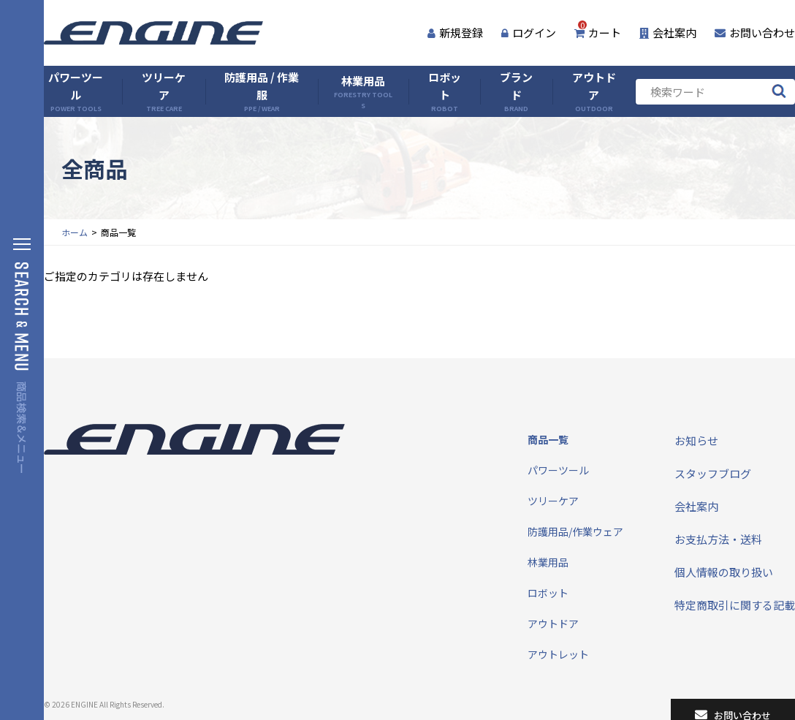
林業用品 (363, 92)
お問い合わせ (755, 32)
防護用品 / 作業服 (261, 92)
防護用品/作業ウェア (575, 531)
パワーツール (75, 92)
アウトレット (558, 654)
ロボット (444, 92)
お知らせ (696, 440)
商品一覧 (548, 439)
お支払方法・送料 (718, 539)
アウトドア (594, 92)
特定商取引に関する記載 (734, 605)
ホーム (74, 232)
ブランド (516, 92)
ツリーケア (164, 92)
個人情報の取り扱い (723, 572)
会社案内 (667, 32)
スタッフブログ (712, 473)
